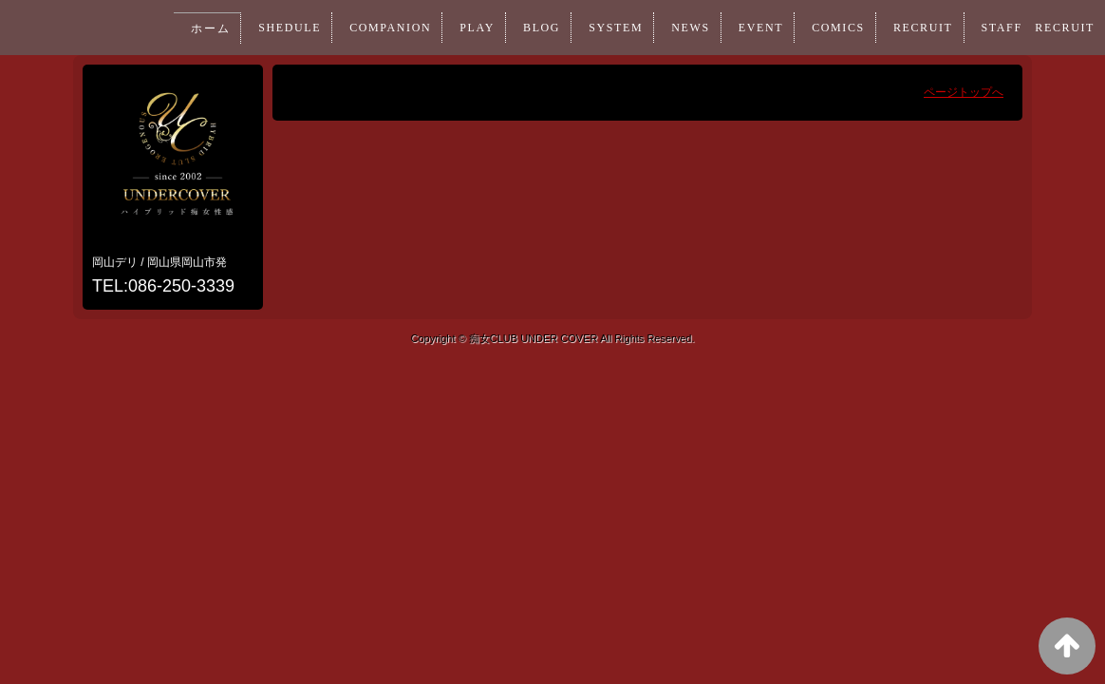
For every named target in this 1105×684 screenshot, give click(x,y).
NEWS (677, 27)
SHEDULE (264, 27)
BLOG (523, 27)
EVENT (749, 27)
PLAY (458, 27)
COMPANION (368, 27)
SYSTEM (599, 27)
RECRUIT (916, 27)
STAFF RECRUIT (1035, 27)
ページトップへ (963, 92)
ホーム (183, 28)
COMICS (828, 27)
